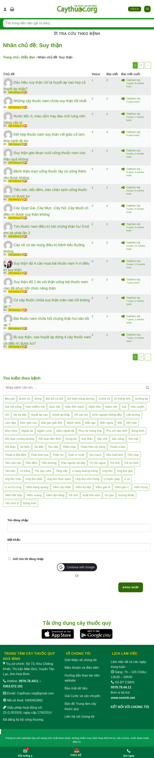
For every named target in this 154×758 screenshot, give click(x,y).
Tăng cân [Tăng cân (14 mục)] (62, 470)
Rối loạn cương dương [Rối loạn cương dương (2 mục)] (19, 438)
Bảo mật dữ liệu (76, 688)
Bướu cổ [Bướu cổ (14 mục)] (24, 398)
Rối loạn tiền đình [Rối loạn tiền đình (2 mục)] (49, 438)
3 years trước (133, 102)
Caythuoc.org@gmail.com (35, 693)
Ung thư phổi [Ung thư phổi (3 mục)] (34, 479)
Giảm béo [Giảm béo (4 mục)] (94, 406)
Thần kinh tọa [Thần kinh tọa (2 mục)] (39, 454)
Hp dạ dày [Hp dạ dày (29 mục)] (20, 414)
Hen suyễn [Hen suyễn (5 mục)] (138, 406)
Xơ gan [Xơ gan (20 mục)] (109, 495)
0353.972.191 (13, 686)
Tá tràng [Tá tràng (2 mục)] (25, 470)
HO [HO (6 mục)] (7, 414)
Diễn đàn (28, 57)
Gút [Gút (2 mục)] (124, 406)
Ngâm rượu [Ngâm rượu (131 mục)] (44, 430)
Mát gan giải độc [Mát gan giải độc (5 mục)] (52, 422)
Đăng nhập (131, 587)
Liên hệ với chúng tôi (79, 716)
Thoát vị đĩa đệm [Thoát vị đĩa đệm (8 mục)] (15, 454)
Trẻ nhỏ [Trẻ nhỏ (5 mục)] (115, 462)
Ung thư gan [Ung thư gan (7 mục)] (125, 470)
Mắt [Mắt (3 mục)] (119, 422)
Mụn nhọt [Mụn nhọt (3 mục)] (11, 430)
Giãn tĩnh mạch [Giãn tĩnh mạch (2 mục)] (74, 406)
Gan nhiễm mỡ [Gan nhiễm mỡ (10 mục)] (35, 406)
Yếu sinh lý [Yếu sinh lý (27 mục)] (12, 503)
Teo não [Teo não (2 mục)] (53, 446)
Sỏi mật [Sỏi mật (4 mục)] (133, 438)
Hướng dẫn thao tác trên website (82, 678)
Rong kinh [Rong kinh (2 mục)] (137, 430)
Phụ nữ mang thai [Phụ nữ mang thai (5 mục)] (90, 430)
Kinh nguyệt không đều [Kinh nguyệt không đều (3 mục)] (107, 414)
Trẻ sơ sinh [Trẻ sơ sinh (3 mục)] (131, 462)
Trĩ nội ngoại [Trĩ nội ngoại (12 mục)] (97, 462)
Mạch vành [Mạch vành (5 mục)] (74, 422)
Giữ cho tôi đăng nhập (28, 559)
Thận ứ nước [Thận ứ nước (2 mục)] (76, 454)
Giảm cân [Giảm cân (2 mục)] (111, 406)
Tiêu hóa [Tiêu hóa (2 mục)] (132, 454)
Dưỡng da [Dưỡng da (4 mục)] (141, 398)
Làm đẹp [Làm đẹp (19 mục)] (10, 422)
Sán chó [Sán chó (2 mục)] (102, 438)
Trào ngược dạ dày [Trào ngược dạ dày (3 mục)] (73, 462)
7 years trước (133, 282)
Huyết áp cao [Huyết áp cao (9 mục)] (39, 414)
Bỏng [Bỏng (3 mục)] (38, 398)
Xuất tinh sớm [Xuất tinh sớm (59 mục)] (91, 495)
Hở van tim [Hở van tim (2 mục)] (81, 414)
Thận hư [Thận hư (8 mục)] (58, 454)
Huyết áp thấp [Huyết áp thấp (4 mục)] (61, 414)
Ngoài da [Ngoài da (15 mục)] (27, 430)
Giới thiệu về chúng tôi (81, 660)
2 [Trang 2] (141, 65)
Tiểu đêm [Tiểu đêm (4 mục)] (31, 462)
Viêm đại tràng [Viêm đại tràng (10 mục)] (55, 495)
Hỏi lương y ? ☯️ (17, 92)
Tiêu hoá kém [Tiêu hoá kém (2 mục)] (114, 454)
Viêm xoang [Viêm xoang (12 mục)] (34, 495)
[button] (12, 9)
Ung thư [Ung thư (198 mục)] (107, 470)
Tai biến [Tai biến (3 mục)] (25, 446)
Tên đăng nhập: (18, 520)
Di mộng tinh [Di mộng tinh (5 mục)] (122, 398)
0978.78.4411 (28, 681)
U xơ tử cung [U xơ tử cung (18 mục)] (13, 487)
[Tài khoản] (5, 9)
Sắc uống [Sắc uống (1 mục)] (118, 438)
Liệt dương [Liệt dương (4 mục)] (133, 414)
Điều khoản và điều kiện (82, 667)
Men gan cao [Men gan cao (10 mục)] (28, 422)
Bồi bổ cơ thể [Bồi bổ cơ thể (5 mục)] (54, 398)
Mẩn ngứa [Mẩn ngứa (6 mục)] (106, 422)
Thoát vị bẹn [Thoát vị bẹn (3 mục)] (117, 446)
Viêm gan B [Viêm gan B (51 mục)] (102, 487)
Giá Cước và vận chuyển (82, 696)
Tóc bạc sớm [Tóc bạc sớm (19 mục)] (42, 470)
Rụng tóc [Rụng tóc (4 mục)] (71, 438)
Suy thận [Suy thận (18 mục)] (87, 438)
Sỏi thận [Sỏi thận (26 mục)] (10, 446)
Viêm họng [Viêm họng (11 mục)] (141, 487)
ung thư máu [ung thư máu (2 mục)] (13, 479)
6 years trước (133, 135)
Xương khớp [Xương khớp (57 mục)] (126, 495)
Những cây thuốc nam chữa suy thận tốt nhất (49, 101)
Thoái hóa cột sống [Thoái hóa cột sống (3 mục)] (92, 446)
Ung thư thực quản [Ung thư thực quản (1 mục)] (59, 479)
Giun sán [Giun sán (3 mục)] (55, 406)
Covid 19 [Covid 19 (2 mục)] (104, 398)
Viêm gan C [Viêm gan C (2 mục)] (122, 487)
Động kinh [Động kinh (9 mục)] (29, 503)
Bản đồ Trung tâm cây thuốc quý (80, 706)
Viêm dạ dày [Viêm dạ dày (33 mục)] (83, 487)
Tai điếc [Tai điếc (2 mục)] (39, 446)
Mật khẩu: (14, 539)
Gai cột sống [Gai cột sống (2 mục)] (13, 406)
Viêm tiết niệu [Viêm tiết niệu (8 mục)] (13, 495)
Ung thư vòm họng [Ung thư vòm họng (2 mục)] (87, 479)
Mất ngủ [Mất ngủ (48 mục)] (90, 422)
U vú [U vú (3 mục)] (127, 479)
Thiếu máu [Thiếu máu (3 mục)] (69, 446)
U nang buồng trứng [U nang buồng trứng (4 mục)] (85, 470)
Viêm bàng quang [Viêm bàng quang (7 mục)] (37, 487)
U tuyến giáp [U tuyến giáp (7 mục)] (112, 479)
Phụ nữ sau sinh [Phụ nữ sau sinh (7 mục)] (116, 430)
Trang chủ (10, 57)
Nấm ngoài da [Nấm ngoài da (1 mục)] (65, 430)
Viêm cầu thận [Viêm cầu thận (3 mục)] (62, 487)
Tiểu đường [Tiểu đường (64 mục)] (49, 462)
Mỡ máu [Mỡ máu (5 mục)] (131, 422)
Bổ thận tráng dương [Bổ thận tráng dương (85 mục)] (80, 398)
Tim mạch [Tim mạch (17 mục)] (95, 454)
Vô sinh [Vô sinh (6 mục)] (73, 495)
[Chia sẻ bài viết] (76, 751)
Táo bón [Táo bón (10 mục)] (10, 470)
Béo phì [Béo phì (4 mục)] (10, 398)
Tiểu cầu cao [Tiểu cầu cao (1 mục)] (13, 462)
